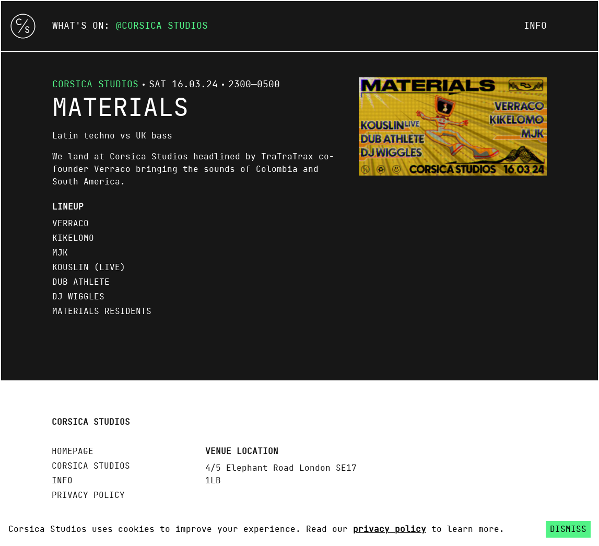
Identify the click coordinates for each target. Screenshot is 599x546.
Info (535, 26)
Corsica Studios (165, 26)
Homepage (72, 451)
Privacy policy (88, 495)
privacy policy (389, 529)
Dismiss (568, 529)
